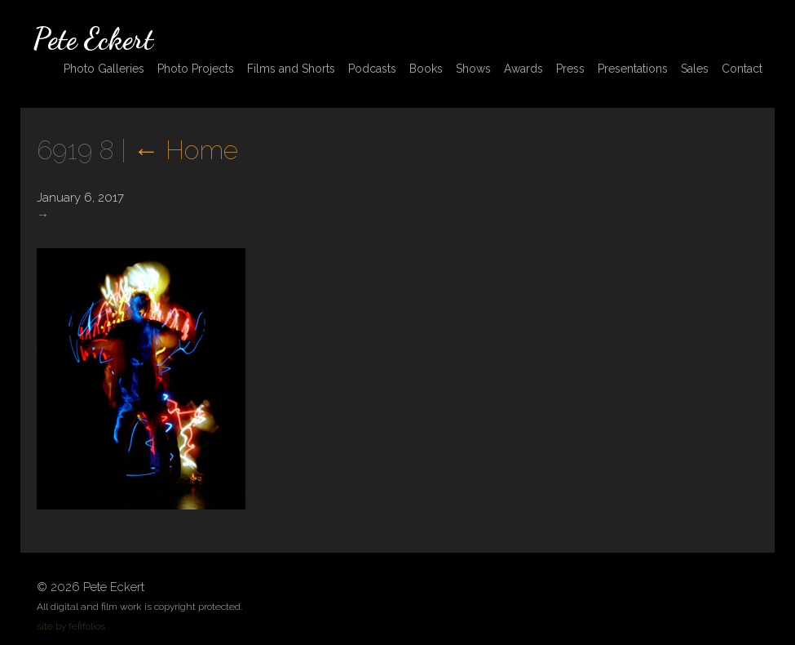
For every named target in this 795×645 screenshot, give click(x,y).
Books (426, 68)
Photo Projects (195, 68)
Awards (523, 68)
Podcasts (372, 68)
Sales (695, 68)
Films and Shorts (291, 68)
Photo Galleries (104, 68)
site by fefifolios (71, 626)
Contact (742, 68)
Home (185, 150)
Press (570, 68)
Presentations (633, 68)
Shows (473, 68)
